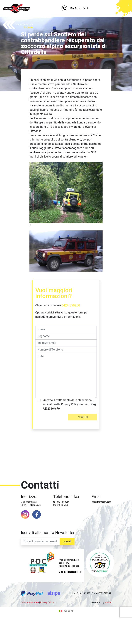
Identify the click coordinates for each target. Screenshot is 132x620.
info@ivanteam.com (101, 501)
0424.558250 (70, 305)
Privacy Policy (47, 602)
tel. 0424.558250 (61, 501)
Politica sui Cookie (30, 602)
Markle (108, 602)
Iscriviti (67, 541)
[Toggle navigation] (128, 7)
